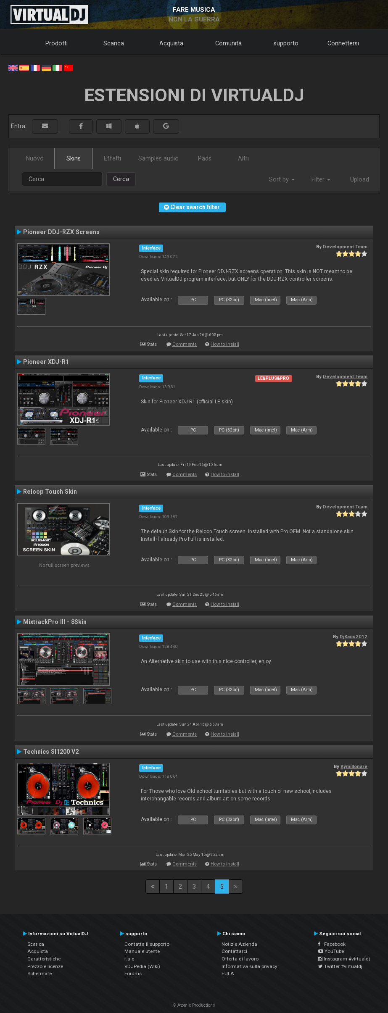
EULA (228, 973)
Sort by (282, 179)
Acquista (171, 43)
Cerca (121, 179)
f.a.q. (130, 959)
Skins (73, 158)
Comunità (228, 43)
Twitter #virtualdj (340, 966)
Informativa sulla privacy (249, 966)
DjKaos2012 (353, 636)
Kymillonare (353, 766)
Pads (204, 158)
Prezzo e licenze (45, 966)
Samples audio (158, 158)
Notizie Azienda (239, 944)
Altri (243, 158)
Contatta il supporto (146, 944)
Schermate (39, 973)
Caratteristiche (44, 959)
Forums (133, 973)
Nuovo (35, 158)
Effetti (112, 158)
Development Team (345, 247)
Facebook (332, 944)
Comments (184, 344)
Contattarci (234, 951)
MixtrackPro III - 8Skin (55, 621)
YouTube (331, 951)
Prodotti (56, 43)
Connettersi (343, 43)
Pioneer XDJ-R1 (46, 361)
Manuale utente (142, 951)
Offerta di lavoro (240, 959)
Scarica (113, 43)
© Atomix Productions (194, 1005)
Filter (320, 179)
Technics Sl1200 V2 (51, 751)
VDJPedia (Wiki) (142, 966)
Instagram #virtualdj (344, 959)
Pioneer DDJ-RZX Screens (61, 232)
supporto (286, 43)
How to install (225, 344)
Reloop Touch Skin (50, 491)
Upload (359, 179)
